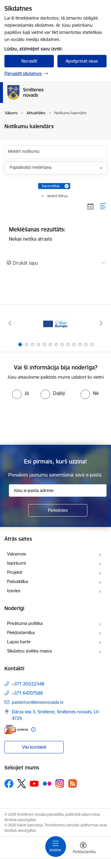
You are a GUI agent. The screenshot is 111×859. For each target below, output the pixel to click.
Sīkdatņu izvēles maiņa (29, 651)
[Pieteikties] (57, 510)
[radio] (20, 393)
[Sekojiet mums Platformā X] (21, 783)
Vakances (16, 554)
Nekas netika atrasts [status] (55, 234)
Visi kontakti (34, 747)
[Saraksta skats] (103, 206)
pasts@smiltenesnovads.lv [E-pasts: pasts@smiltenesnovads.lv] (37, 702)
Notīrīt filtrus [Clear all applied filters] (57, 196)
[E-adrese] (16, 729)
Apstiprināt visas (82, 61)
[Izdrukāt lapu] (55, 263)
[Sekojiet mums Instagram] (59, 783)
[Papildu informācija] (33, 729)
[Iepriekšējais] (10, 323)
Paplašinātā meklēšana (30, 167)
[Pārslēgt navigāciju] (55, 846)
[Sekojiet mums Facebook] (8, 783)
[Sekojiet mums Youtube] (34, 783)
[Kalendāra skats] (90, 206)
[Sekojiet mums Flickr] (47, 783)
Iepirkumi (16, 563)
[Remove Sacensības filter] (67, 186)
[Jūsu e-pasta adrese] (58, 490)
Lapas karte (18, 641)
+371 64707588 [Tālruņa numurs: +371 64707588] (27, 693)
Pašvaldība (17, 581)
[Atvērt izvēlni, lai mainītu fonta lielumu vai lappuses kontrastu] (83, 848)
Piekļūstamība (21, 632)
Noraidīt (29, 61)
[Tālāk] (101, 323)
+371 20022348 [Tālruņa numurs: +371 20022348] (28, 684)
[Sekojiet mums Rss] (72, 783)
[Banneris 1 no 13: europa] (55, 323)
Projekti (14, 572)
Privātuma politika (25, 623)
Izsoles (13, 590)
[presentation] (56, 421)
